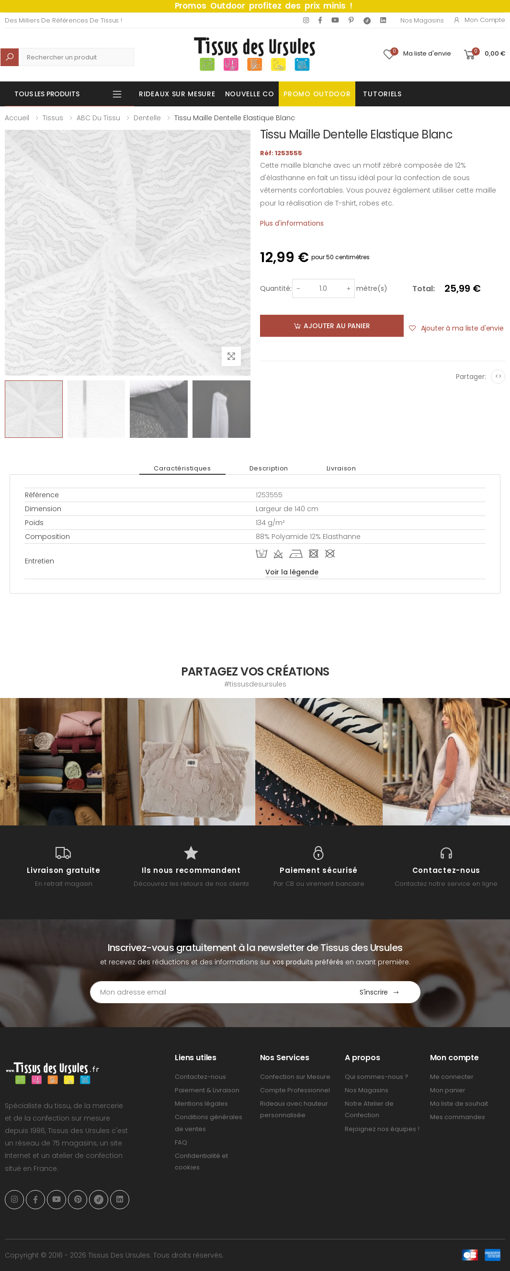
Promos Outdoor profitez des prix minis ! (263, 5)
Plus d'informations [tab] (292, 223)
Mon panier (447, 1090)
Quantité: (276, 288)
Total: (423, 288)
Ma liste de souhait (459, 1103)
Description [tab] (268, 468)
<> (498, 376)
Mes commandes (457, 1117)
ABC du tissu (98, 118)
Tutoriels (382, 94)
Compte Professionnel (295, 1090)
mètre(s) (371, 288)
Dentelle (147, 118)
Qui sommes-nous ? (376, 1076)
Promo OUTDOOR (317, 94)
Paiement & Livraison (207, 1090)
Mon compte (479, 19)
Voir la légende (291, 572)
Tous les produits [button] (46, 94)
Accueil (17, 118)
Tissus (53, 118)
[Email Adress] (215, 992)
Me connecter (452, 1076)
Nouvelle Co (249, 94)
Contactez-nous (200, 1076)
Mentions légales (201, 1103)
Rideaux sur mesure (177, 94)
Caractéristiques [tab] (182, 468)
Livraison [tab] (341, 468)
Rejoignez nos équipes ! (382, 1129)
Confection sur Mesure (295, 1076)
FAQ (181, 1142)
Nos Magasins (421, 20)
